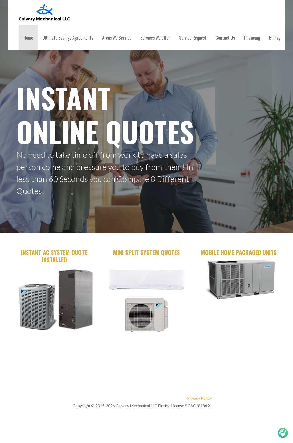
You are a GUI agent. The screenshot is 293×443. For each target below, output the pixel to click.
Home (28, 37)
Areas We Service (116, 37)
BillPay (274, 37)
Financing (252, 37)
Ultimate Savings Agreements (67, 37)
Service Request (192, 37)
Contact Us (225, 37)
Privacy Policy (199, 398)
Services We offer (155, 37)
